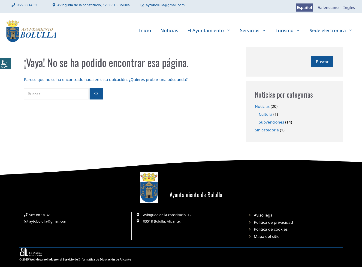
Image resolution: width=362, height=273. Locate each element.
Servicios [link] (255, 30)
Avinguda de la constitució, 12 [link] (167, 214)
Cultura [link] (265, 114)
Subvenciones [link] (271, 122)
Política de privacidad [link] (273, 222)
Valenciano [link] (328, 7)
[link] (5, 63)
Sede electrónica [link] (333, 30)
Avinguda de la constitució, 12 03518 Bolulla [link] (93, 5)
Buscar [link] (322, 61)
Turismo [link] (290, 30)
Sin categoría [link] (267, 130)
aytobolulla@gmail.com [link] (165, 5)
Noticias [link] (169, 30)
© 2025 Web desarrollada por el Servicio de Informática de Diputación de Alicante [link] (75, 259)
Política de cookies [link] (271, 229)
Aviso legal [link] (264, 215)
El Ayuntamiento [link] (211, 30)
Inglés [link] (349, 7)
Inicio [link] (145, 30)
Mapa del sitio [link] (267, 236)
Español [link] (304, 7)
